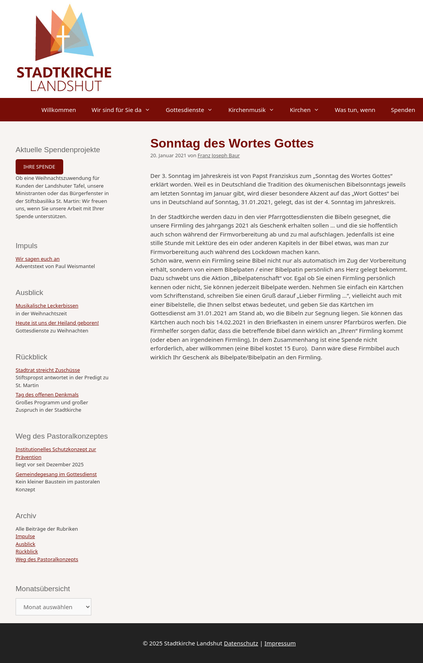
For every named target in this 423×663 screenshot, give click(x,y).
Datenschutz (241, 643)
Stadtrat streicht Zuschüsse (48, 369)
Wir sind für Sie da (125, 109)
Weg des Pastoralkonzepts (47, 559)
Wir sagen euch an (38, 258)
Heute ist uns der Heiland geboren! (57, 322)
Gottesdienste (193, 109)
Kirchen (308, 109)
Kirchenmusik (255, 109)
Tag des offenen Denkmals (47, 394)
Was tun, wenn (355, 110)
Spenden (403, 110)
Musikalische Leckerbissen (47, 305)
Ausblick (25, 543)
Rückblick (27, 551)
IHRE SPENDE (39, 166)
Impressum (280, 643)
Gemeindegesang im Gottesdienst (56, 474)
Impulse (25, 536)
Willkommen (58, 110)
